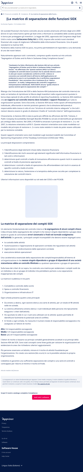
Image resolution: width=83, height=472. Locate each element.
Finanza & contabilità (11, 14)
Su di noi (4, 438)
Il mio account (6, 452)
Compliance (24, 14)
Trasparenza (6, 427)
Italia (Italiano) (15, 465)
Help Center (5, 456)
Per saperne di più (44, 384)
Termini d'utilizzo (7, 431)
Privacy (4, 423)
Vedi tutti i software (41, 397)
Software (4, 442)
